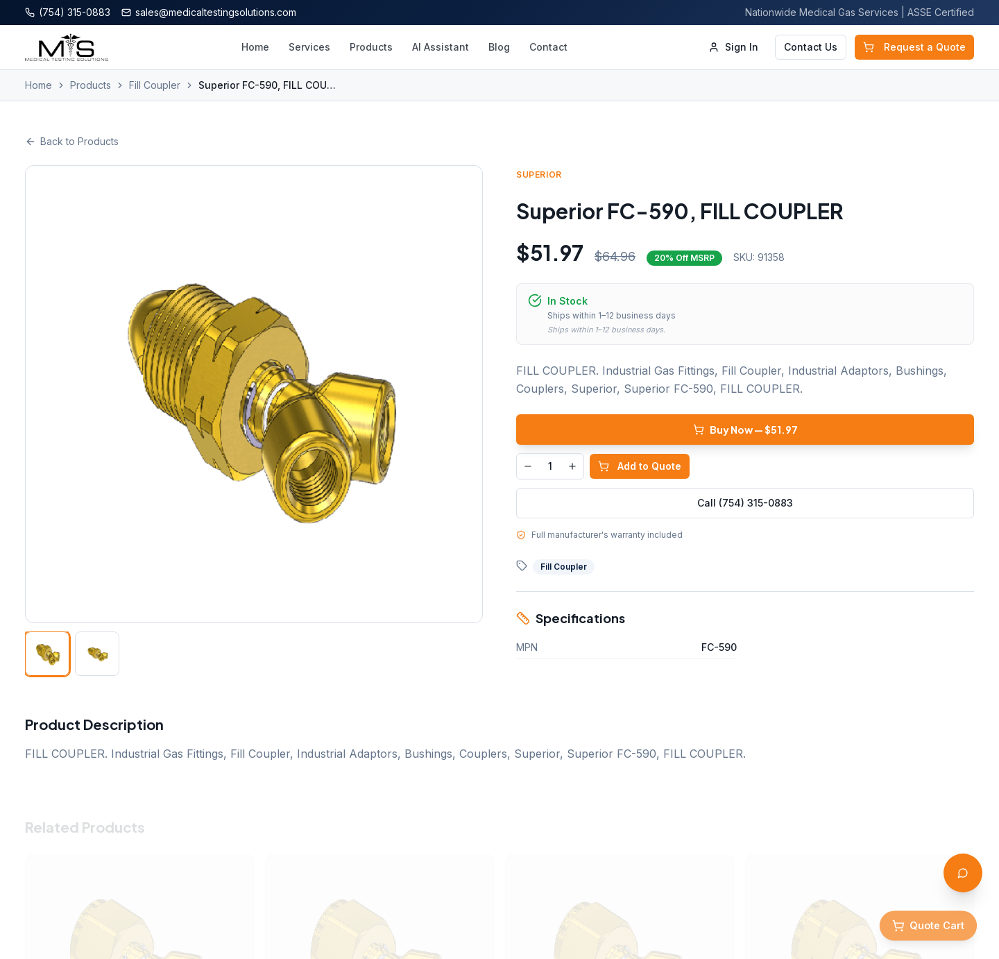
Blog (499, 47)
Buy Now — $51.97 (746, 429)
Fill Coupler (154, 85)
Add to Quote (641, 466)
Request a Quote (914, 47)
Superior (540, 174)
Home (255, 47)
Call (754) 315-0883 (746, 503)
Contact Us (810, 47)
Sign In (733, 47)
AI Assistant (440, 47)
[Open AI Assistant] (963, 873)
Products (371, 47)
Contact (548, 47)
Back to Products (72, 141)
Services (309, 47)
